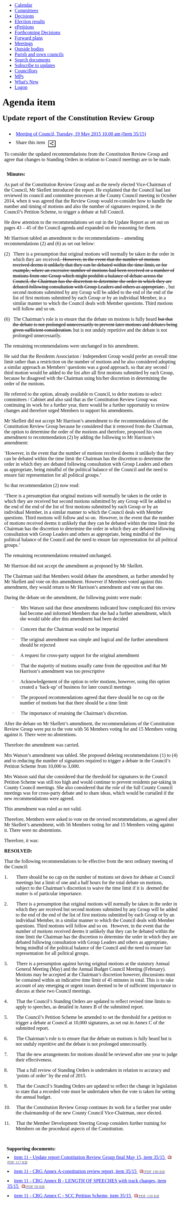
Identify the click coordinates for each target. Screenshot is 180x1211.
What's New (26, 81)
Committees (26, 10)
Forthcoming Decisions (37, 32)
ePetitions (24, 27)
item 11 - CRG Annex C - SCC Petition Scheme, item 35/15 (86, 1195)
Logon (21, 87)
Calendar (23, 5)
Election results (30, 21)
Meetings (24, 43)
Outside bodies (29, 48)
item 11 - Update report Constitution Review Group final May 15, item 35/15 (89, 1159)
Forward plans (29, 38)
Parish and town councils (39, 54)
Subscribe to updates (35, 65)
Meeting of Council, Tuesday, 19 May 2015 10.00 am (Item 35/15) (81, 133)
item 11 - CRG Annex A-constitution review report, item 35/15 (89, 1171)
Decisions (24, 16)
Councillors (26, 70)
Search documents (32, 59)
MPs (19, 76)
